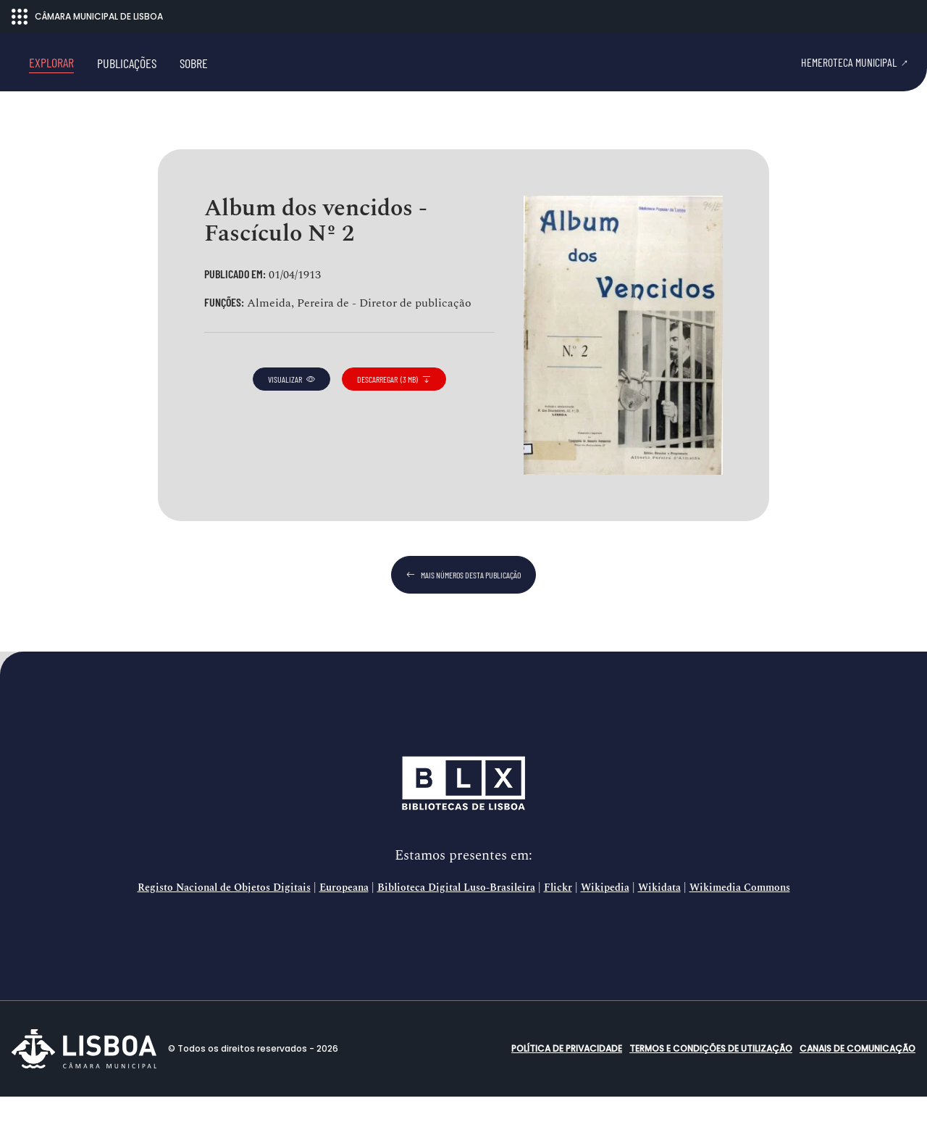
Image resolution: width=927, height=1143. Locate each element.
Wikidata (659, 934)
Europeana (344, 934)
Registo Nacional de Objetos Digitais (224, 934)
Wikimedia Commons (739, 934)
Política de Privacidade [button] (566, 1095)
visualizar (291, 425)
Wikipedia (605, 934)
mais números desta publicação (463, 621)
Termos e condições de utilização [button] (710, 1095)
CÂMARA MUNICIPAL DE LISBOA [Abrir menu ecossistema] (87, 17)
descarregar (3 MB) (394, 425)
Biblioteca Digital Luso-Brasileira (456, 934)
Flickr (558, 934)
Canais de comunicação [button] (857, 1095)
